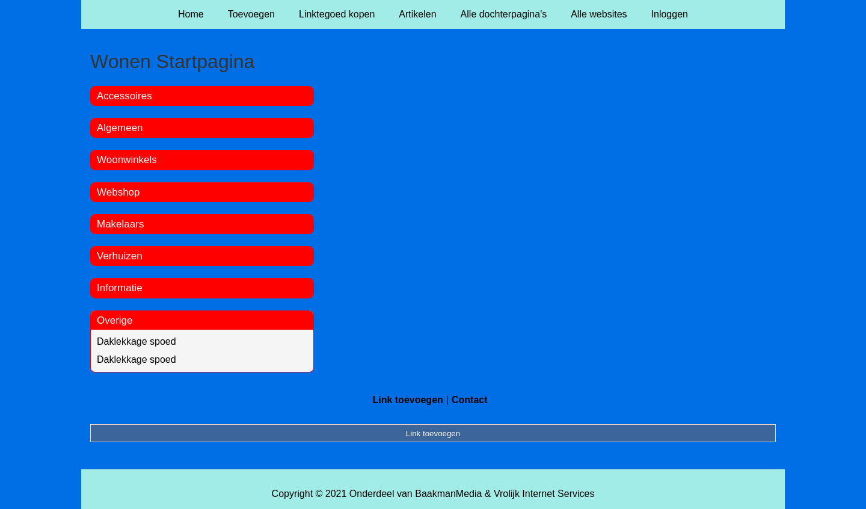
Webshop (118, 192)
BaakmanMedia (448, 494)
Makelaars (120, 224)
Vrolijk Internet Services (544, 494)
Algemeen (120, 128)
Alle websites (599, 14)
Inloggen (669, 14)
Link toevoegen (407, 400)
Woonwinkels (127, 159)
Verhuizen (120, 256)
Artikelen (417, 14)
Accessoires (124, 96)
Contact (470, 400)
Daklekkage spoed (136, 341)
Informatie (120, 288)
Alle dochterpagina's (504, 14)
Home (191, 14)
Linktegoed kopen (337, 14)
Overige (115, 320)
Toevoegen (251, 14)
